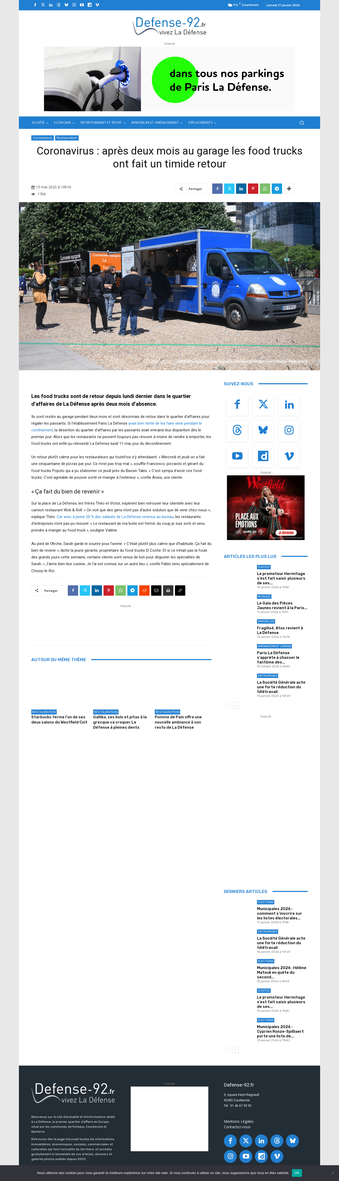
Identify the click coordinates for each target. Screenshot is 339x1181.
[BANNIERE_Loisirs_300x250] (266, 507)
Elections (266, 902)
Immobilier (266, 621)
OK (296, 1173)
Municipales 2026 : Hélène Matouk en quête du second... (281, 972)
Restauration (67, 138)
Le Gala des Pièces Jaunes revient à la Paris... (282, 605)
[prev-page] (227, 705)
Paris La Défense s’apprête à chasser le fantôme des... (278, 658)
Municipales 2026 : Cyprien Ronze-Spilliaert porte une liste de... (280, 1031)
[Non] (332, 1173)
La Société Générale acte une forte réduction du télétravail (281, 687)
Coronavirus (42, 138)
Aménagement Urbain (274, 646)
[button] (302, 123)
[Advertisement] (125, 620)
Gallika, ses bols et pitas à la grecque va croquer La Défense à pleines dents (120, 722)
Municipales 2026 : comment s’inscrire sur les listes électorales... (279, 913)
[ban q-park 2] (169, 79)
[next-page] (235, 705)
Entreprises (267, 675)
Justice (264, 567)
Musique (264, 596)
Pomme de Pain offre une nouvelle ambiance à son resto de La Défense (178, 722)
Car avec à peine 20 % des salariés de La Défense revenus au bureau (115, 516)
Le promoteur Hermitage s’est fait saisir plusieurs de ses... (281, 578)
